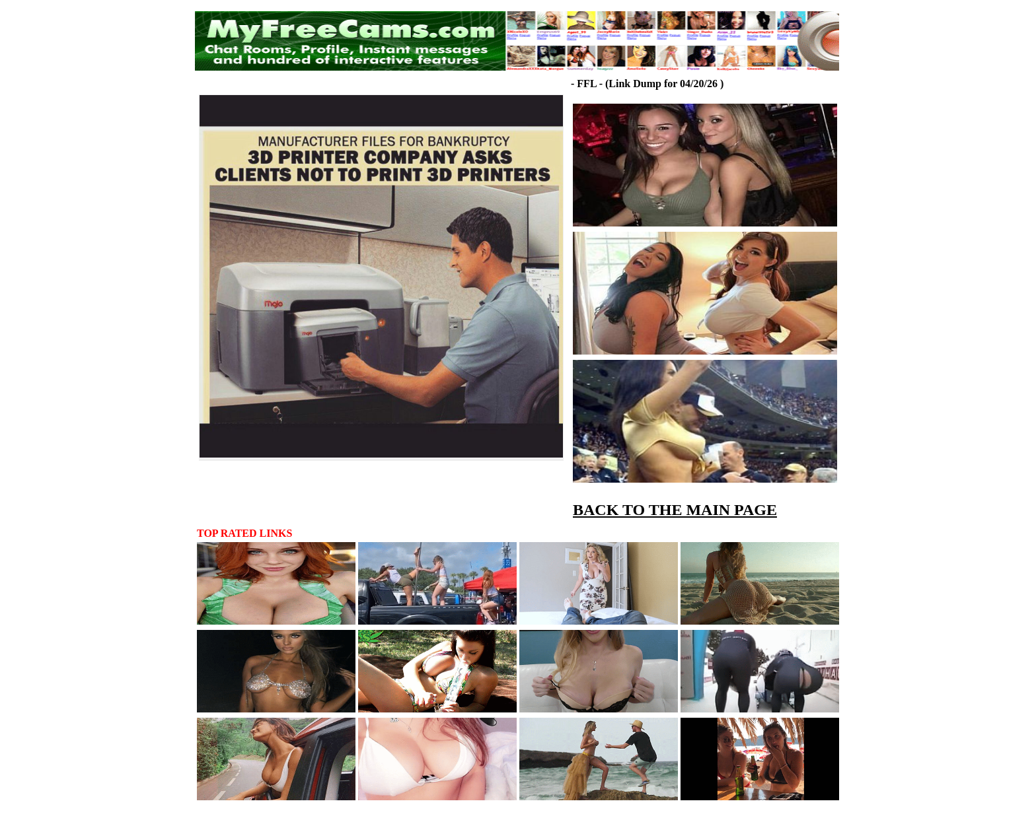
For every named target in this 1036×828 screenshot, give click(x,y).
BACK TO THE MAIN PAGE (675, 509)
